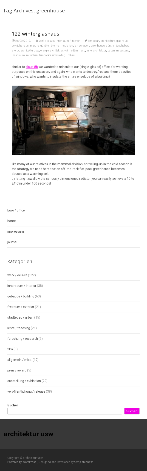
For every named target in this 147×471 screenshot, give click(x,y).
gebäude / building (20, 296)
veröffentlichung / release (26, 391)
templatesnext (83, 462)
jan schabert (81, 49)
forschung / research (22, 338)
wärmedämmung (74, 53)
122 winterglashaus (35, 36)
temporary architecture (101, 44)
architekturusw (30, 53)
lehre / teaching (18, 328)
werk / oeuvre (46, 44)
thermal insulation (62, 49)
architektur (56, 53)
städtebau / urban (20, 317)
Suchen (13, 405)
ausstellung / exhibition (24, 381)
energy (16, 53)
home (11, 221)
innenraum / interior (68, 44)
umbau (70, 58)
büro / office (16, 210)
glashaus (122, 44)
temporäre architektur (52, 58)
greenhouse (98, 49)
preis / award (16, 370)
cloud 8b (32, 70)
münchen (32, 58)
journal (12, 242)
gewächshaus (20, 49)
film (10, 349)
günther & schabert (117, 49)
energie (44, 53)
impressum (15, 231)
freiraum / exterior (20, 307)
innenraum (18, 58)
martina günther (40, 49)
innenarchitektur (96, 53)
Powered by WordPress (22, 462)
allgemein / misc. (19, 360)
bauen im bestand (118, 53)
